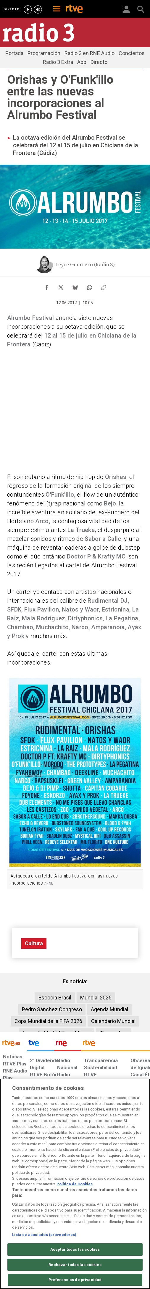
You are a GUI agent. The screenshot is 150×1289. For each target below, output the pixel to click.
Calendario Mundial (113, 1021)
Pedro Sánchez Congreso (52, 1009)
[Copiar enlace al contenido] (103, 286)
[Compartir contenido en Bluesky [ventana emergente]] (75, 286)
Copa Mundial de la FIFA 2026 (48, 1021)
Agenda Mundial (109, 1009)
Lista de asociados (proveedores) (44, 1234)
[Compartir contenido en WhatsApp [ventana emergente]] (89, 286)
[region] (75, 1184)
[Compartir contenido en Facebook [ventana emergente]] (47, 286)
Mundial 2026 (96, 997)
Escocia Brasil (54, 997)
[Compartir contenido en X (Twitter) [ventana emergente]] (61, 286)
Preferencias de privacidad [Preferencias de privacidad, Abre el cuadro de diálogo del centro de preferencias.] (75, 1280)
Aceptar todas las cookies (75, 1249)
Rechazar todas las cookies (75, 1264)
